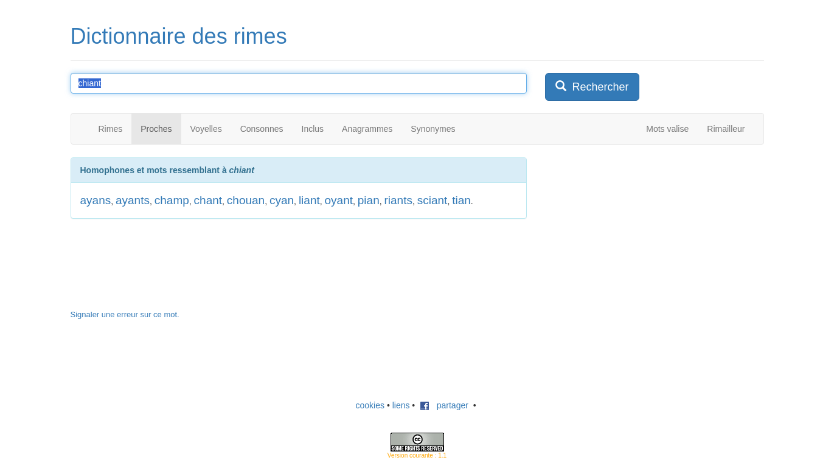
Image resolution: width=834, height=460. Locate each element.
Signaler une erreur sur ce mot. (125, 314)
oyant (339, 200)
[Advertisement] (636, 233)
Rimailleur (726, 129)
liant (309, 200)
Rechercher (592, 86)
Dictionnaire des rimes (179, 36)
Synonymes (433, 129)
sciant (432, 200)
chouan (246, 200)
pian (369, 200)
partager (444, 405)
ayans (95, 200)
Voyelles (206, 129)
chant (208, 200)
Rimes (111, 129)
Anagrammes (367, 129)
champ (172, 200)
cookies (370, 405)
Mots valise (667, 129)
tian (461, 200)
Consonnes (261, 129)
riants (398, 200)
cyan (281, 200)
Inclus (313, 129)
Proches (156, 129)
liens (401, 405)
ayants (133, 200)
